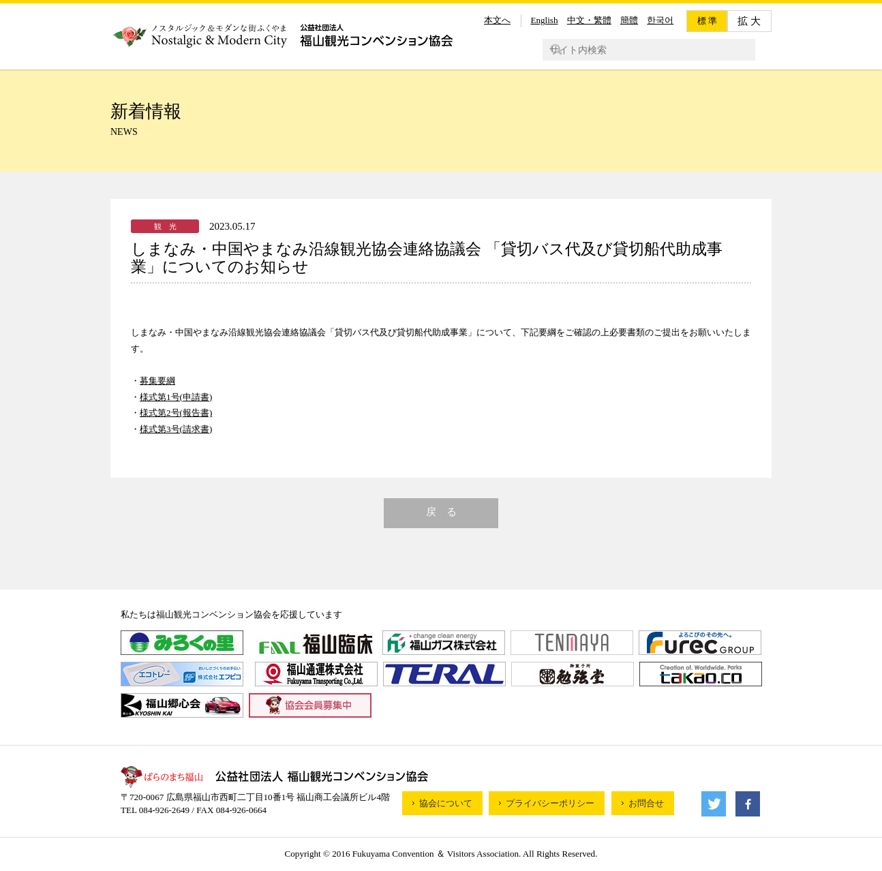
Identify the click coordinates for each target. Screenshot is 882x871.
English (544, 20)
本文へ (497, 20)
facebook (747, 803)
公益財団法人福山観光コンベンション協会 (281, 34)
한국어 (660, 20)
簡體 (629, 20)
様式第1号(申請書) (176, 397)
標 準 (707, 21)
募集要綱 (157, 381)
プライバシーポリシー (550, 803)
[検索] (641, 50)
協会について (445, 803)
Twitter (713, 803)
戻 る (441, 511)
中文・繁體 (589, 20)
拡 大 (749, 21)
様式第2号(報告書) (176, 413)
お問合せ (646, 803)
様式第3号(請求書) (176, 429)
